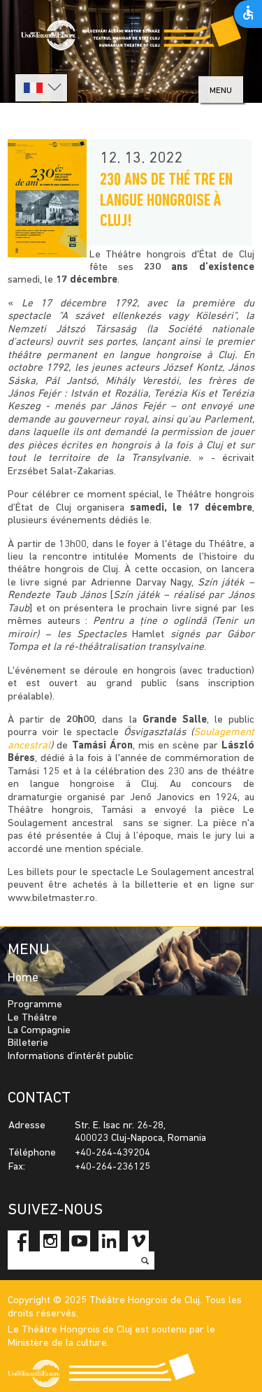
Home (23, 978)
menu (221, 90)
